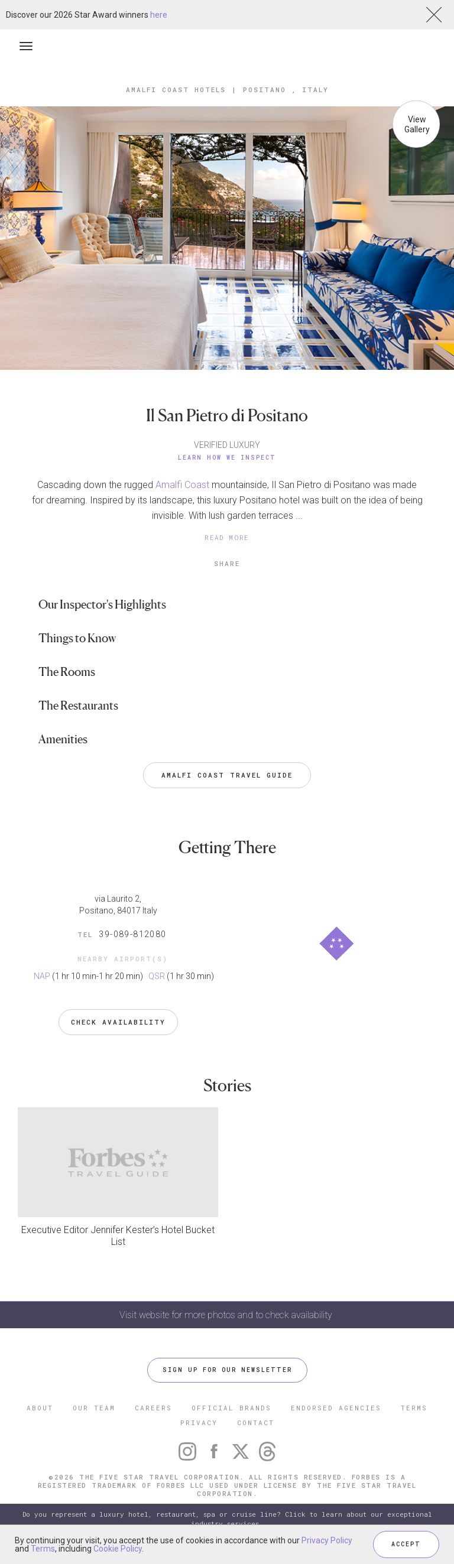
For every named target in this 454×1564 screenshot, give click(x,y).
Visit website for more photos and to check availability (227, 1315)
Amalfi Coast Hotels (176, 89)
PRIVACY (199, 1422)
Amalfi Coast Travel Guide (227, 774)
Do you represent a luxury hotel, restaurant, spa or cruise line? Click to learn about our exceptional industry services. (227, 1519)
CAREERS (153, 1407)
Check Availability (118, 1021)
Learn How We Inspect (227, 457)
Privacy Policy (326, 1540)
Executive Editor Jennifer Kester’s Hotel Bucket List (118, 1235)
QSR (156, 976)
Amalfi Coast (182, 484)
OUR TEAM (94, 1407)
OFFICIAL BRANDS (231, 1407)
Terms (43, 1548)
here (158, 14)
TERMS (414, 1407)
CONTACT (255, 1422)
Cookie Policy (117, 1548)
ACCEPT (406, 1544)
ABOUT (40, 1407)
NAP (42, 976)
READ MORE (227, 537)
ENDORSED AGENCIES (336, 1407)
